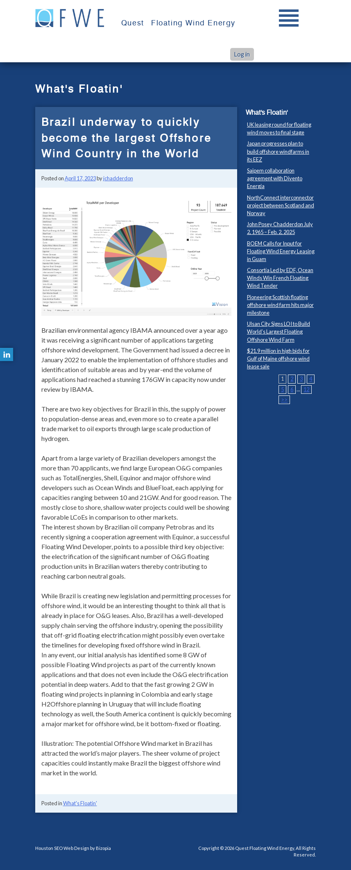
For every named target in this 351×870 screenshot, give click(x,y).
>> (284, 399)
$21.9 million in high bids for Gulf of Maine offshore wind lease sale (278, 359)
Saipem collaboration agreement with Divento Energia (274, 178)
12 (306, 389)
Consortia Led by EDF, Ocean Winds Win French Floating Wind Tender (280, 278)
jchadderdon (118, 178)
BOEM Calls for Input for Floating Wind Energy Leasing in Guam (281, 251)
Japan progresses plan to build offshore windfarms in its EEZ (278, 151)
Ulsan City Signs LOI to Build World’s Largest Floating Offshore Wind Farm (278, 331)
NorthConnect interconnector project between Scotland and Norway (280, 205)
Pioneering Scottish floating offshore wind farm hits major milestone (280, 305)
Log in (242, 54)
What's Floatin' (80, 803)
